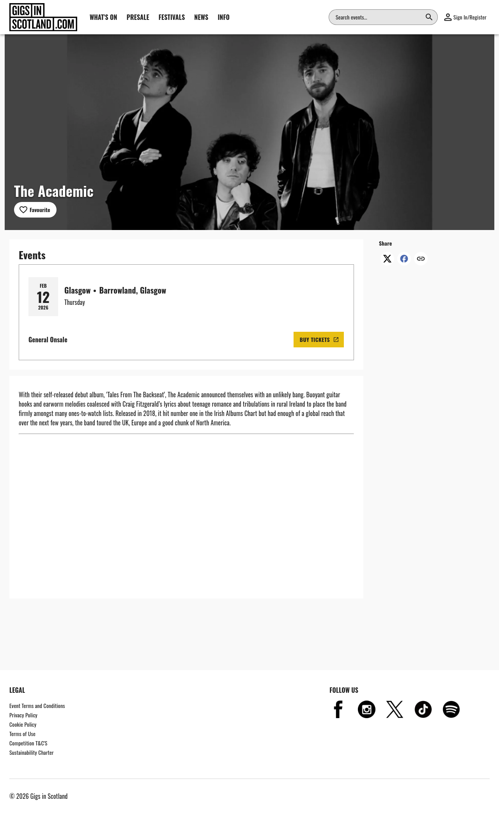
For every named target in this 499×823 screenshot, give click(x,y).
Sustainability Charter (31, 752)
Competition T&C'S (28, 743)
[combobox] (379, 17)
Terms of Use (22, 733)
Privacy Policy (23, 715)
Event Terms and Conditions (37, 705)
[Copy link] (421, 259)
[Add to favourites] (35, 210)
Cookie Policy (22, 724)
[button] (465, 17)
